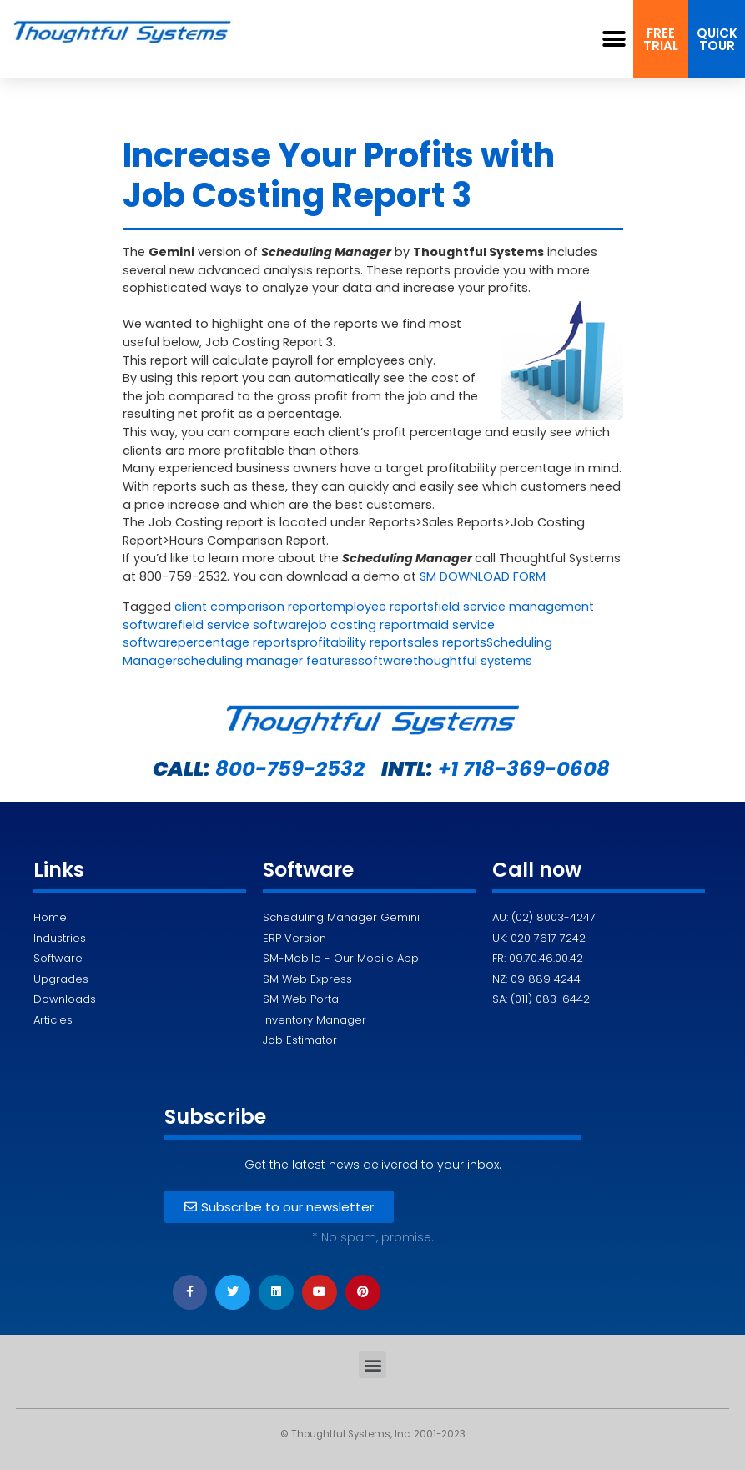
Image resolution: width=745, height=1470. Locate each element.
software (385, 660)
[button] (614, 39)
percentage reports (237, 642)
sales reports (446, 642)
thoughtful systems (472, 660)
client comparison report (249, 606)
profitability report (352, 642)
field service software (243, 625)
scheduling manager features (267, 660)
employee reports (379, 606)
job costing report (362, 625)
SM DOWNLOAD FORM (483, 576)
